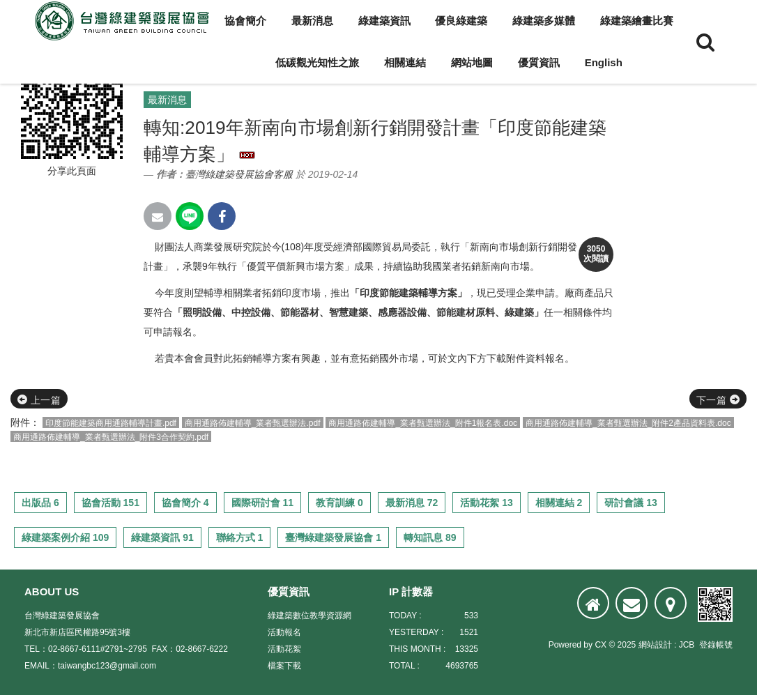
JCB (687, 645)
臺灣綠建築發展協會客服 (239, 174)
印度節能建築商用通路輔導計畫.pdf (110, 423)
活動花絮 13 (486, 502)
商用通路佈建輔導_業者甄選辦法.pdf (253, 423)
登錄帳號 (716, 645)
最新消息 (312, 20)
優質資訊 (539, 62)
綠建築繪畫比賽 (636, 20)
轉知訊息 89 (430, 537)
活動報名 (284, 632)
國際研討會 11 (262, 502)
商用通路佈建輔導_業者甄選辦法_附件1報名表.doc (422, 423)
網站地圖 (472, 62)
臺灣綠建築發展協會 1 (333, 537)
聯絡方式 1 (239, 537)
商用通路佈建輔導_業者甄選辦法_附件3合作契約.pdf (110, 437)
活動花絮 (284, 649)
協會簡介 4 (185, 502)
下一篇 (718, 400)
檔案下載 (284, 666)
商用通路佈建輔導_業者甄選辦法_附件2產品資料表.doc (628, 423)
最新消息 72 (411, 502)
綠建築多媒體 (543, 20)
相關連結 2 (559, 502)
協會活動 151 (110, 502)
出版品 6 (40, 502)
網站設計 (655, 645)
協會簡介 (245, 20)
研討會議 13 (630, 502)
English (603, 62)
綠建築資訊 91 (162, 537)
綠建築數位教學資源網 (309, 615)
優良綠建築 (461, 20)
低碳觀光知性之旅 (317, 62)
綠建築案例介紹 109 (65, 537)
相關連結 (405, 62)
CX (600, 645)
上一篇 (39, 400)
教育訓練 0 (339, 502)
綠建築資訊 (384, 20)
